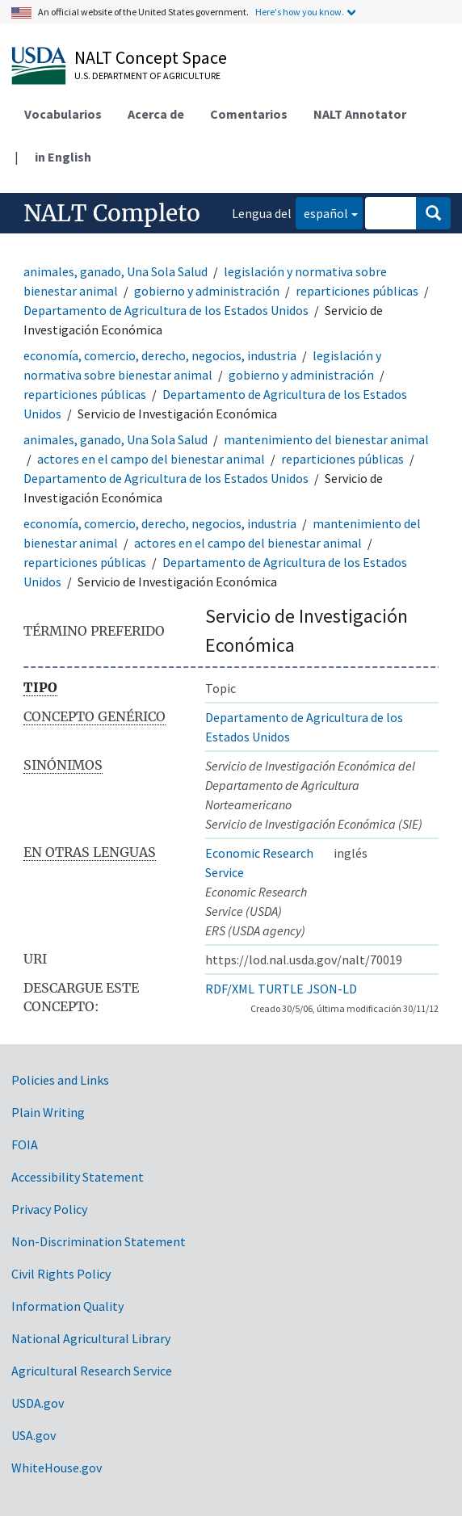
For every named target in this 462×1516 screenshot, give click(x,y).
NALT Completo (111, 213)
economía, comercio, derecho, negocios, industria (159, 355)
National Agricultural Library (90, 1338)
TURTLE (281, 989)
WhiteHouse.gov (56, 1467)
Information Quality (67, 1306)
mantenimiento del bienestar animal (326, 439)
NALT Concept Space (150, 57)
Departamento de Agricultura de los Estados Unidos (166, 310)
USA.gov (33, 1435)
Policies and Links (60, 1080)
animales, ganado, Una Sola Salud (115, 271)
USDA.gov (37, 1403)
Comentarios (249, 114)
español (322, 212)
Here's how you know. (299, 12)
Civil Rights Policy (61, 1274)
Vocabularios (63, 114)
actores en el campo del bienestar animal (151, 459)
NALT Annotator (359, 114)
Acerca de (156, 114)
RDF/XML (229, 989)
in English (63, 157)
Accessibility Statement (77, 1177)
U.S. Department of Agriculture (147, 75)
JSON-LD (332, 989)
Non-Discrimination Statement (98, 1241)
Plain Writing (48, 1112)
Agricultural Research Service (91, 1371)
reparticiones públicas (357, 291)
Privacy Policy (49, 1209)
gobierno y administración (206, 291)
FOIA (24, 1144)
